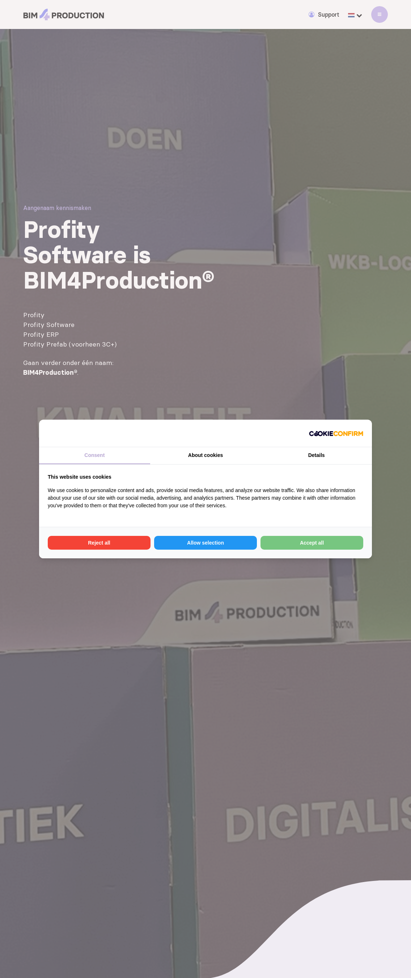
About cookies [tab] (205, 455)
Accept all (312, 543)
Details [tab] (316, 455)
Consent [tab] (94, 455)
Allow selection (205, 543)
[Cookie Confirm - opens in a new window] (336, 433)
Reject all (99, 543)
